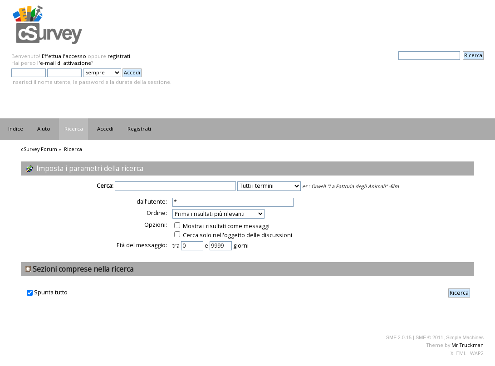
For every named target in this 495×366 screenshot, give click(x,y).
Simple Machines (465, 337)
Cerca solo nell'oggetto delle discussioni (233, 235)
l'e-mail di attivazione (64, 62)
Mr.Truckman (467, 345)
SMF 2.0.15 (399, 337)
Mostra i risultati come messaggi (222, 226)
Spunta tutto (51, 292)
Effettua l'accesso (64, 56)
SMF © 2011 (429, 337)
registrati (119, 56)
